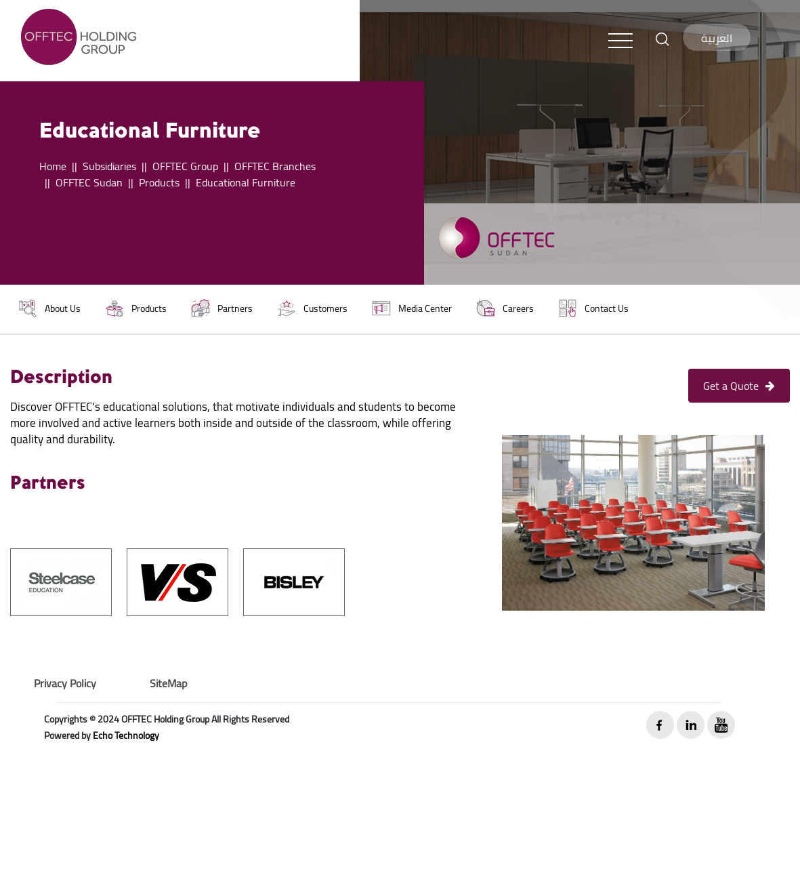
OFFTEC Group (185, 166)
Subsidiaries (109, 166)
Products (159, 182)
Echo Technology (126, 735)
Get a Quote (739, 385)
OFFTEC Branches (275, 166)
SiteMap (168, 683)
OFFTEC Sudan (89, 182)
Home (52, 166)
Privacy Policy (65, 683)
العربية (716, 38)
